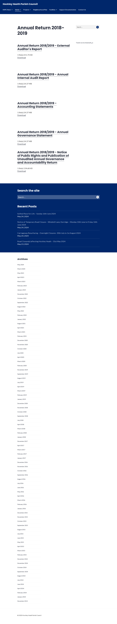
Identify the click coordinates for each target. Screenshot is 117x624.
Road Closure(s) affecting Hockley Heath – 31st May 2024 (41, 241)
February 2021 (22, 336)
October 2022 (21, 298)
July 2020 (20, 353)
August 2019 (21, 378)
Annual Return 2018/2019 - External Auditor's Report (43, 47)
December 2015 (22, 513)
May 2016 (20, 492)
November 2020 (22, 344)
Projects (26, 10)
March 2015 (21, 550)
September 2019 (22, 374)
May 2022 (20, 311)
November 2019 (22, 370)
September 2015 (22, 525)
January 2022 (21, 319)
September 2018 (22, 416)
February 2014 (22, 592)
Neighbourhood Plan (40, 10)
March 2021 (21, 332)
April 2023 (20, 277)
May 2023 (20, 273)
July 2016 (20, 483)
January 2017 (21, 458)
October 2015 (21, 521)
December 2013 (22, 601)
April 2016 (20, 496)
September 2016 (22, 475)
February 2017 (22, 454)
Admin (17, 10)
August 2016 (21, 479)
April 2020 (20, 357)
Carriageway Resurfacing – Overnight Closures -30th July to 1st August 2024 (49, 233)
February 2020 (22, 365)
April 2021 (20, 328)
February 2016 (22, 504)
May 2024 (20, 264)
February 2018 (22, 433)
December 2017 (22, 441)
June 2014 (20, 584)
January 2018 (21, 437)
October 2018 (21, 412)
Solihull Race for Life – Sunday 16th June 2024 (36, 214)
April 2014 (20, 588)
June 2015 (20, 538)
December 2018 (22, 403)
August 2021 (21, 323)
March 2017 (21, 449)
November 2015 (22, 517)
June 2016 (20, 487)
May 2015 (20, 542)
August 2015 (21, 529)
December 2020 (22, 340)
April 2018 (20, 424)
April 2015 (20, 546)
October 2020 (21, 349)
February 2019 (22, 395)
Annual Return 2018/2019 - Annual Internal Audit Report (42, 76)
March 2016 (21, 500)
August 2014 (21, 576)
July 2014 (20, 580)
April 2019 (20, 386)
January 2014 (21, 597)
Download (21, 57)
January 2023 (21, 290)
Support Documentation (67, 10)
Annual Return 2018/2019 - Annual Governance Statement (42, 133)
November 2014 (22, 563)
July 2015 (20, 534)
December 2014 (22, 559)
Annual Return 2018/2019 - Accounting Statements (37, 105)
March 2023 (21, 281)
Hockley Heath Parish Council (20, 4)
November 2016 (22, 466)
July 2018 (20, 420)
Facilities (52, 10)
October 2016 (21, 471)
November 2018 (22, 407)
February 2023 (22, 285)
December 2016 (22, 462)
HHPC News (7, 10)
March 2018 (21, 428)
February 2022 (22, 315)
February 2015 (22, 555)
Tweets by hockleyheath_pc (84, 43)
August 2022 (21, 307)
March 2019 (21, 391)
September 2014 (22, 571)
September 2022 (22, 302)
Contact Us (82, 10)
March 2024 (21, 269)
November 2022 (22, 294)
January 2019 (21, 399)
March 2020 (21, 361)
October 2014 (21, 567)
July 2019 (20, 382)
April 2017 (20, 445)
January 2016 (21, 508)
